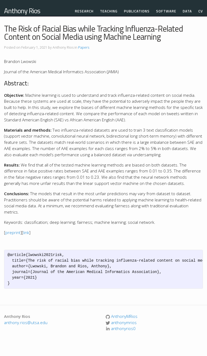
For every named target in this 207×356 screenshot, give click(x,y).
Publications (137, 11)
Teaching (109, 11)
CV (200, 11)
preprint (12, 232)
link (26, 232)
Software (166, 11)
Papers (83, 47)
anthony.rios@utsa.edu (25, 322)
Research (84, 11)
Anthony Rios (22, 10)
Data (187, 11)
